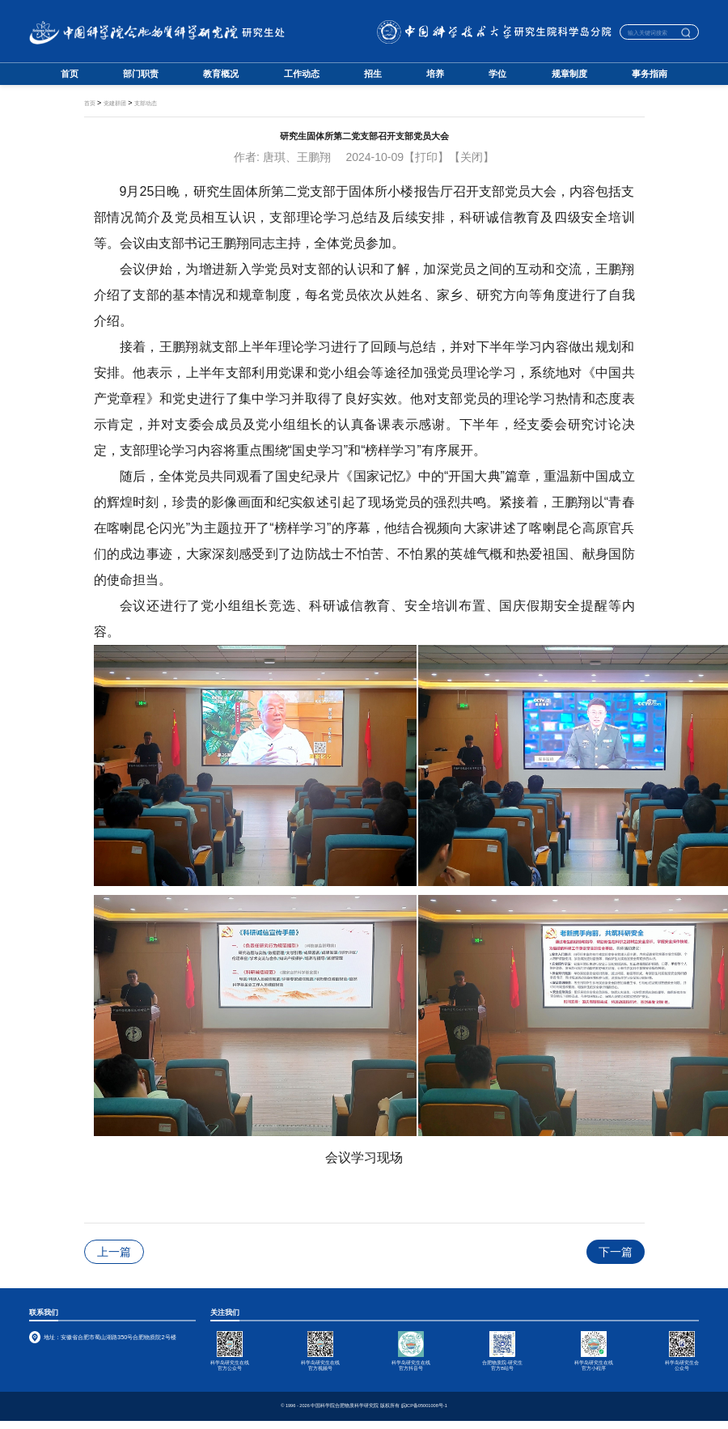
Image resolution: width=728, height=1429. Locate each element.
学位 (497, 74)
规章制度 (569, 74)
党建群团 (115, 103)
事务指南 (649, 74)
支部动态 (145, 103)
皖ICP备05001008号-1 (424, 1405)
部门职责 (141, 74)
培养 (435, 74)
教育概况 (221, 74)
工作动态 (302, 74)
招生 (373, 74)
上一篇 (114, 1251)
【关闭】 (471, 157)
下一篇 (616, 1251)
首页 (69, 74)
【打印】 (426, 157)
